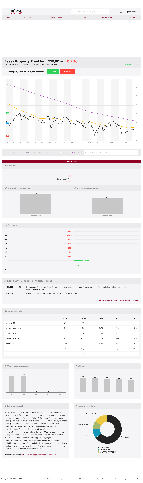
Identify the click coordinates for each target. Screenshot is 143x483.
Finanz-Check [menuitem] (56, 17)
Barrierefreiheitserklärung (54, 479)
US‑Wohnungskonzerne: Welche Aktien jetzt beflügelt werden (51, 293)
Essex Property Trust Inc (64, 179)
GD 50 (65, 152)
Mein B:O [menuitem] (133, 17)
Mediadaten (138, 479)
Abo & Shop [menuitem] (81, 17)
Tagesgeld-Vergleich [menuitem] (107, 17)
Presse (88, 479)
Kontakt (117, 479)
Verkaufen (68, 72)
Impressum (127, 479)
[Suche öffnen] (90, 11)
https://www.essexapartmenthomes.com (39, 455)
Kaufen (53, 72)
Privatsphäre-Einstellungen (102, 479)
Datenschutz (70, 479)
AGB (79, 479)
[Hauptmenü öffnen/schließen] (6, 11)
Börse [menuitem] (8, 17)
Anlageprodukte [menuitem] (30, 17)
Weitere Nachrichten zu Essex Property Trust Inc (119, 300)
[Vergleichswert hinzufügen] (111, 152)
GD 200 (76, 152)
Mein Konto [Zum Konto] (132, 12)
